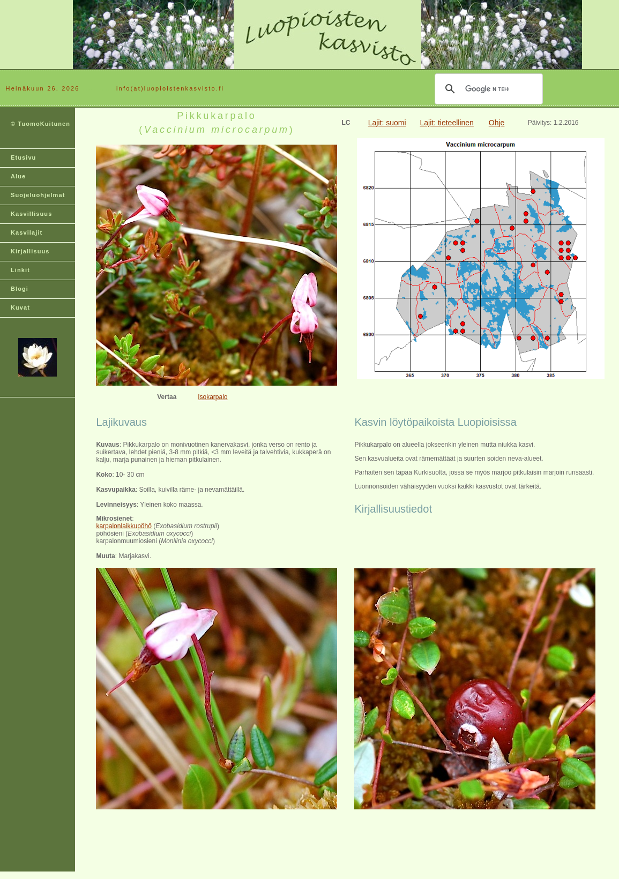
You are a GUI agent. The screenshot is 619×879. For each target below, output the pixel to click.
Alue (18, 176)
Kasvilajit (26, 232)
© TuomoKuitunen (40, 124)
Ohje (497, 122)
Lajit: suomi (387, 122)
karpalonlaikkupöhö (123, 526)
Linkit (20, 270)
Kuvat (20, 307)
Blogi (19, 289)
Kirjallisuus (30, 251)
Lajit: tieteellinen (446, 122)
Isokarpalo (212, 397)
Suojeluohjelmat (38, 195)
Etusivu (23, 157)
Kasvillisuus (31, 214)
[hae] (487, 88)
